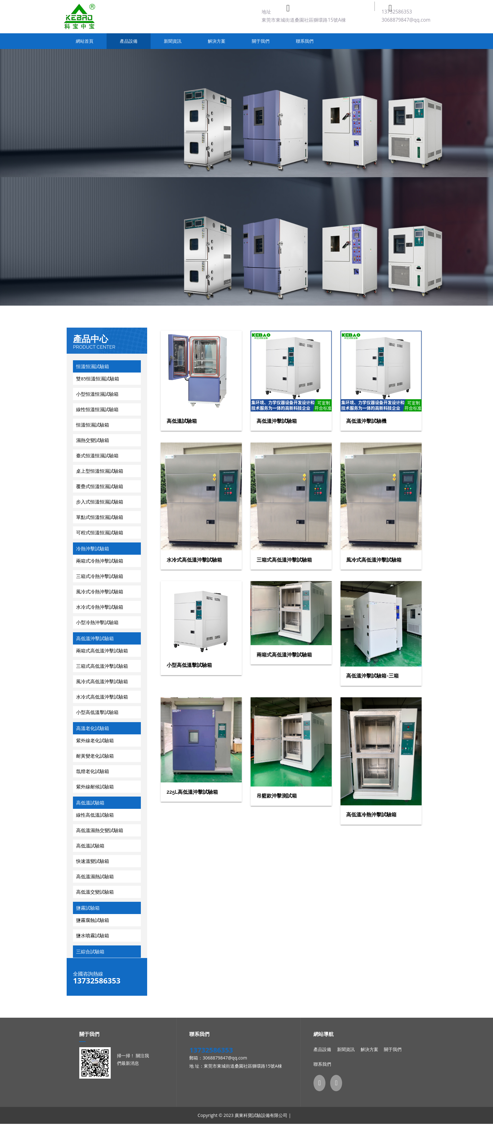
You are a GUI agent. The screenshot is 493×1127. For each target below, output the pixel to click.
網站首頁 (84, 41)
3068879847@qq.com (405, 20)
